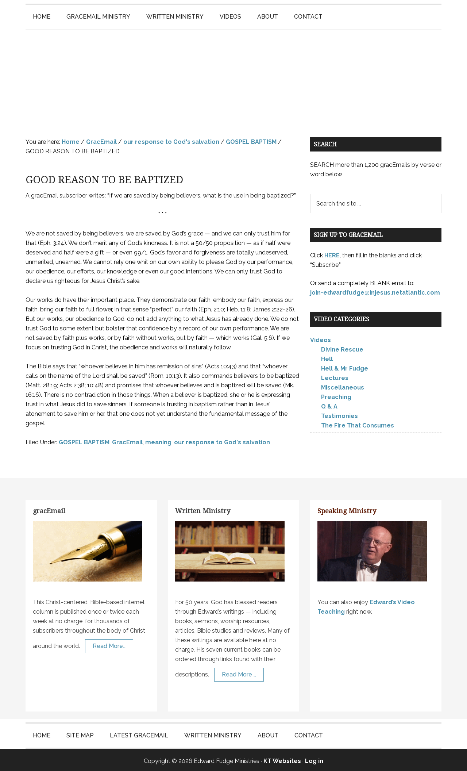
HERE (332, 253)
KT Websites (282, 758)
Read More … (239, 672)
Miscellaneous (342, 385)
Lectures (334, 375)
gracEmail (49, 509)
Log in (314, 758)
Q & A (329, 404)
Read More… (109, 643)
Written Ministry (202, 509)
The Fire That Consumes (357, 423)
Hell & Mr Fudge (344, 366)
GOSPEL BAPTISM (84, 440)
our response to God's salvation (222, 440)
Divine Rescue (342, 347)
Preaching (336, 394)
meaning (158, 440)
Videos (320, 337)
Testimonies (339, 413)
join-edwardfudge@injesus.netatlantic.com (375, 290)
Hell (327, 356)
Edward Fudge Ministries (233, 75)
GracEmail (127, 440)
